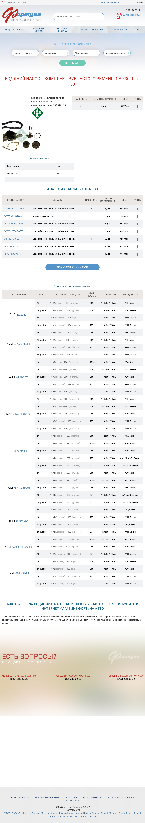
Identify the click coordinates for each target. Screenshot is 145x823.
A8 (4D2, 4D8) (22, 521)
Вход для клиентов (110, 2)
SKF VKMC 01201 (12, 238)
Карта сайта (72, 800)
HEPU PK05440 (11, 246)
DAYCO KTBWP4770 (13, 231)
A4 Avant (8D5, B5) (22, 414)
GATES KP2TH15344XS (15, 223)
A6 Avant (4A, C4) (22, 487)
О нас (137, 29)
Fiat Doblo (63, 816)
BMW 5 (7, 813)
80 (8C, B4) (22, 314)
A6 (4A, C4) (22, 451)
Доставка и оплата (62, 29)
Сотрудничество (20, 797)
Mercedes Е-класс (30, 813)
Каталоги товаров (38, 29)
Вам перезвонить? (130, 14)
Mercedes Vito (67, 813)
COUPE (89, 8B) (22, 572)
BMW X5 (16, 813)
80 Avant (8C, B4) (22, 343)
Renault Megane (109, 813)
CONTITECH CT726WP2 (15, 208)
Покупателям (100, 29)
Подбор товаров (14, 29)
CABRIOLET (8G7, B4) (22, 547)
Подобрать (72, 63)
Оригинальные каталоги (120, 797)
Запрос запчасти (91, 797)
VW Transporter (77, 816)
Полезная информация (48, 797)
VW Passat (91, 816)
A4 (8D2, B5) (22, 377)
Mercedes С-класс (50, 813)
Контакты (82, 29)
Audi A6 (80, 813)
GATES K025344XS (13, 216)
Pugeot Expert (125, 813)
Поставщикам (121, 29)
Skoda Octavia (92, 813)
